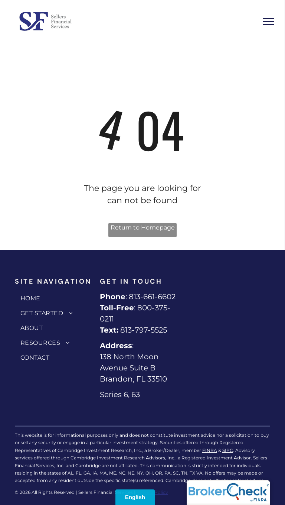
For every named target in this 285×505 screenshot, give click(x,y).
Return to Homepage (143, 227)
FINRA (209, 450)
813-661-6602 (152, 296)
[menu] (268, 21)
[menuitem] (55, 298)
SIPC (227, 450)
